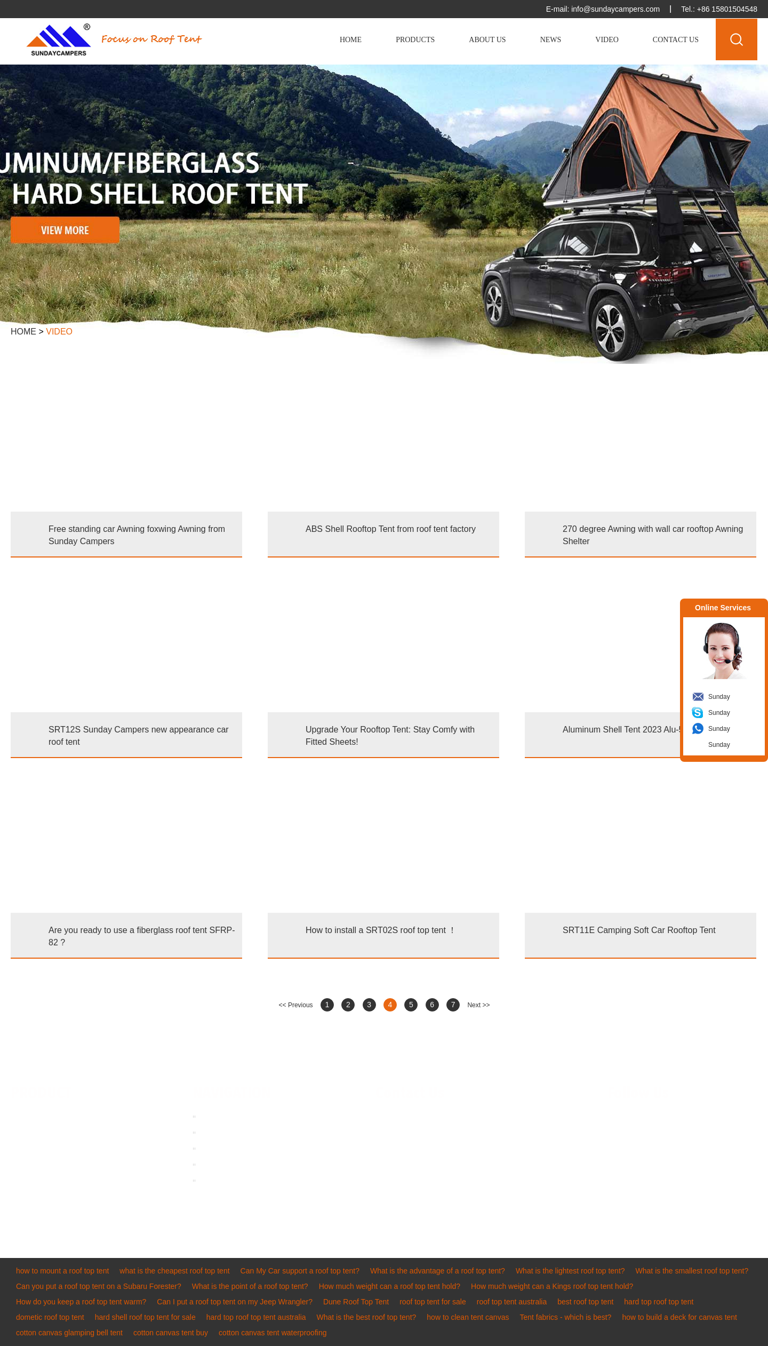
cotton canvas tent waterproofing (272, 1332)
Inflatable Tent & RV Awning (56, 1164)
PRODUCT (41, 1094)
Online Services (723, 607)
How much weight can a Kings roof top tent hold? (552, 1286)
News (551, 40)
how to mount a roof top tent (62, 1271)
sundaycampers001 (434, 1164)
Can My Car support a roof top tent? (300, 1271)
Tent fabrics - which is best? (565, 1317)
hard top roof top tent (658, 1301)
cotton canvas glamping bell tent (69, 1332)
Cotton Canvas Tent (43, 1180)
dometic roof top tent (50, 1317)
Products (415, 40)
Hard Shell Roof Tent (45, 1132)
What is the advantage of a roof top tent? (437, 1271)
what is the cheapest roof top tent (174, 1271)
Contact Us (676, 40)
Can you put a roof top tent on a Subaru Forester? (98, 1286)
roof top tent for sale (432, 1301)
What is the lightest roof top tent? (570, 1271)
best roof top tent (585, 1301)
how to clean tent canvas (468, 1317)
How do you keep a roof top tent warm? (81, 1301)
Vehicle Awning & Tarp (47, 1148)
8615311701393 (486, 1148)
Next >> (478, 1005)
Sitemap (214, 1180)
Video (607, 40)
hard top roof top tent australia (256, 1317)
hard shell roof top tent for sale (145, 1317)
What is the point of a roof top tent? (250, 1286)
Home (351, 40)
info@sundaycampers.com (615, 9)
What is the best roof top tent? (367, 1317)
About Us (487, 40)
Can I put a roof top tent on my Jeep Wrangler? (235, 1301)
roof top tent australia (512, 1301)
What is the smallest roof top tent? (692, 1271)
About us (215, 1132)
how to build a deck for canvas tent (679, 1317)
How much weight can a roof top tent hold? (389, 1286)
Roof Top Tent (34, 1116)
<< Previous (296, 1005)
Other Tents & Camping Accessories (49, 1204)
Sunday (719, 696)
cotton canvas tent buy (170, 1332)
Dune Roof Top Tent (356, 1301)
